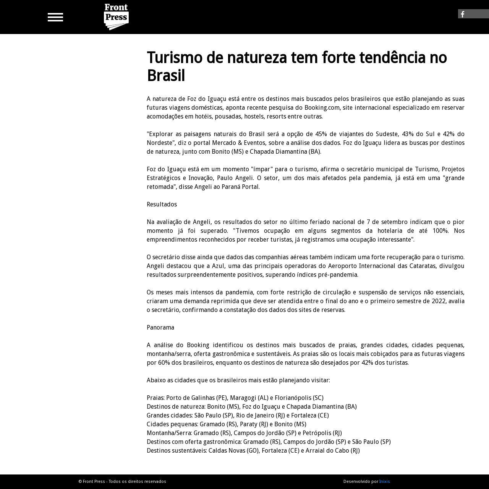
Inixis (384, 481)
